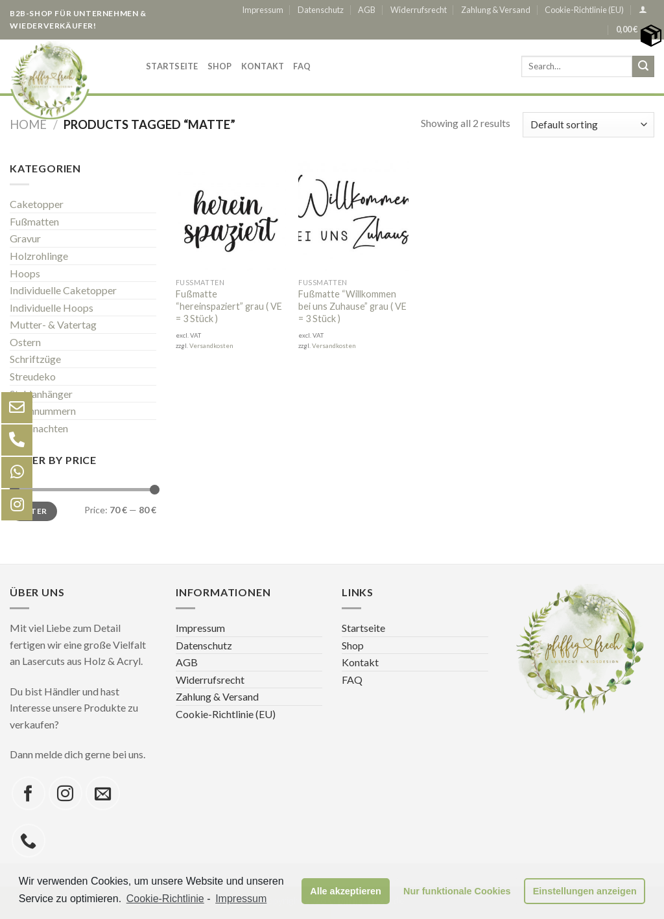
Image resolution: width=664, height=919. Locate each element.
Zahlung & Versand (495, 10)
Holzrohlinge (39, 256)
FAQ (302, 66)
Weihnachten (39, 428)
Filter (33, 510)
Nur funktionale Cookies (457, 891)
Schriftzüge (35, 359)
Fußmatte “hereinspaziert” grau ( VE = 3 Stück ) (229, 305)
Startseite (172, 66)
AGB (366, 10)
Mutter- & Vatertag (53, 324)
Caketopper (37, 204)
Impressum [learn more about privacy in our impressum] (241, 898)
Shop (220, 66)
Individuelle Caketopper (63, 290)
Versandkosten (211, 345)
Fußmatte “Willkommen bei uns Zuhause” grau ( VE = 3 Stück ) (352, 305)
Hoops (25, 272)
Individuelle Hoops (51, 307)
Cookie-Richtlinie (165, 898)
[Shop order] (588, 124)
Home (28, 124)
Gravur (25, 238)
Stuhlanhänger (41, 394)
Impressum (262, 10)
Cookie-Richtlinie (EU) (584, 10)
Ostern (25, 342)
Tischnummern (43, 410)
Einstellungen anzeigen (585, 891)
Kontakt (263, 66)
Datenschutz (321, 10)
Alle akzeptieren (345, 891)
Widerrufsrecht (418, 10)
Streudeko (33, 376)
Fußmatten (34, 221)
